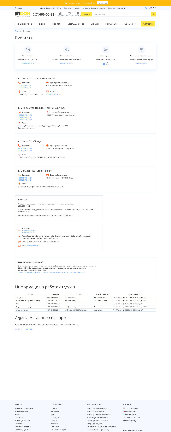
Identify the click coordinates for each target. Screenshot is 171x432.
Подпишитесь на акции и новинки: (101, 403)
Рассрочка (76, 8)
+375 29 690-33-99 (25, 146)
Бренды (54, 378)
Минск (19, 8)
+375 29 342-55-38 (25, 119)
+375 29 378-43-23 (25, 178)
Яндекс (26, 415)
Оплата (59, 8)
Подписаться (103, 414)
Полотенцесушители (22, 399)
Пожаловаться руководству (133, 415)
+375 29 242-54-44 (25, 115)
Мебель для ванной (76, 24)
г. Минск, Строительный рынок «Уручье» (41, 107)
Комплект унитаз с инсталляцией (27, 408)
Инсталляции (111, 24)
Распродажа (50, 8)
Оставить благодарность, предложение (138, 413)
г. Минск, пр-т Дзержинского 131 (36, 78)
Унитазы (95, 24)
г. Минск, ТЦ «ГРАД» (29, 139)
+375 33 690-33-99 (25, 148)
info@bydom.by (104, 215)
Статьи (53, 405)
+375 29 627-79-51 (25, 117)
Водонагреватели (21, 402)
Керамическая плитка (23, 396)
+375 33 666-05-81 (25, 86)
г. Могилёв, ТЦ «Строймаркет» (35, 168)
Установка (86, 8)
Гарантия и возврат (98, 8)
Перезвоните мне (66, 63)
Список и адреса (141, 63)
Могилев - (30, 298)
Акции (42, 8)
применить (102, 3)
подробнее (90, 3)
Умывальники (130, 24)
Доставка (67, 8)
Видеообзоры (56, 408)
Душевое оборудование (24, 378)
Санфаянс (18, 393)
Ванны (42, 24)
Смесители (56, 24)
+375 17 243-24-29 (131, 384)
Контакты (121, 8)
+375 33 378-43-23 (25, 176)
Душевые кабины (25, 24)
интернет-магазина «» (33, 411)
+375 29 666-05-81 (28, 63)
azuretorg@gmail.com (65, 94)
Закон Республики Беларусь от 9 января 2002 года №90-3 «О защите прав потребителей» (51, 242)
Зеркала (18, 405)
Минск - (18, 298)
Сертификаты (56, 402)
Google (19, 415)
